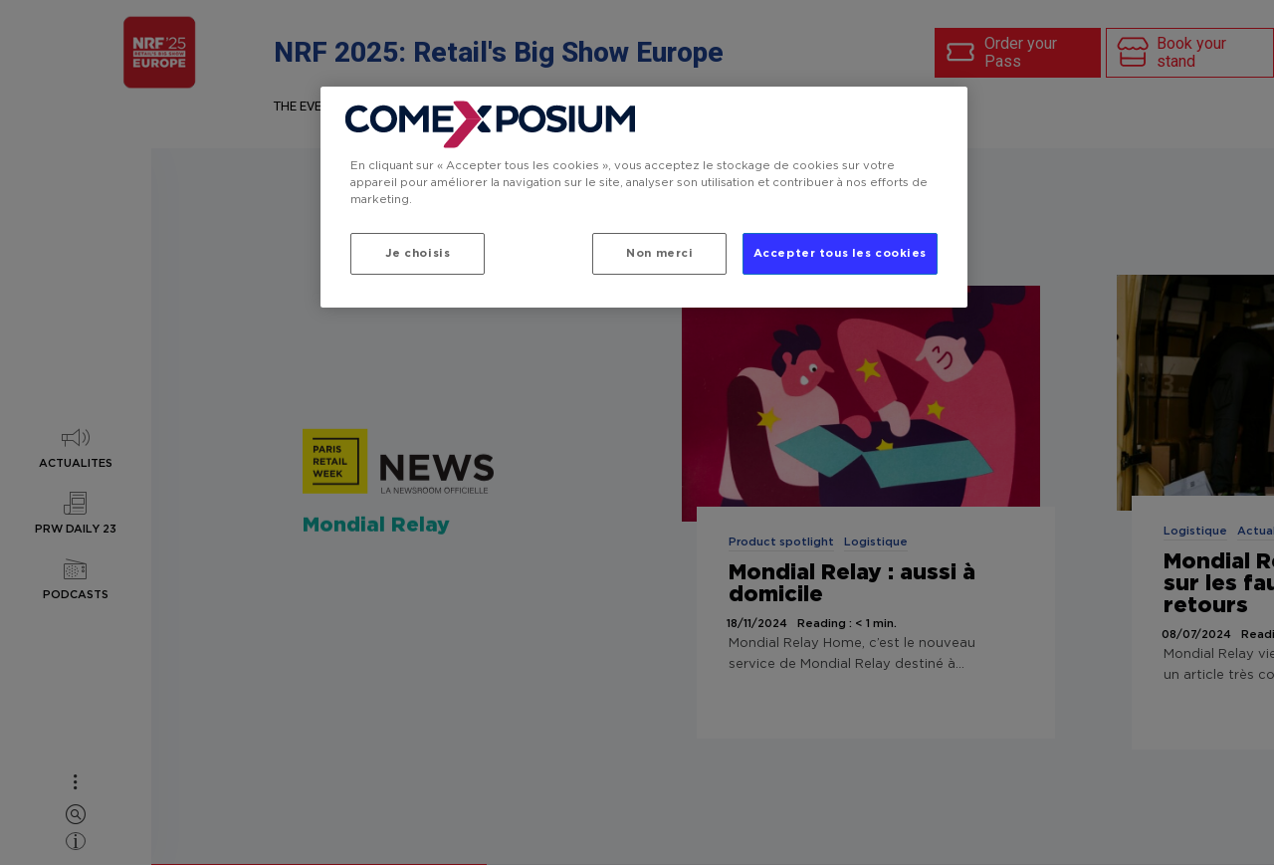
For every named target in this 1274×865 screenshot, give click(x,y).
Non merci (659, 253)
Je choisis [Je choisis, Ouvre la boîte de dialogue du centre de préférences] (418, 253)
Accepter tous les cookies (840, 253)
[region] (643, 197)
